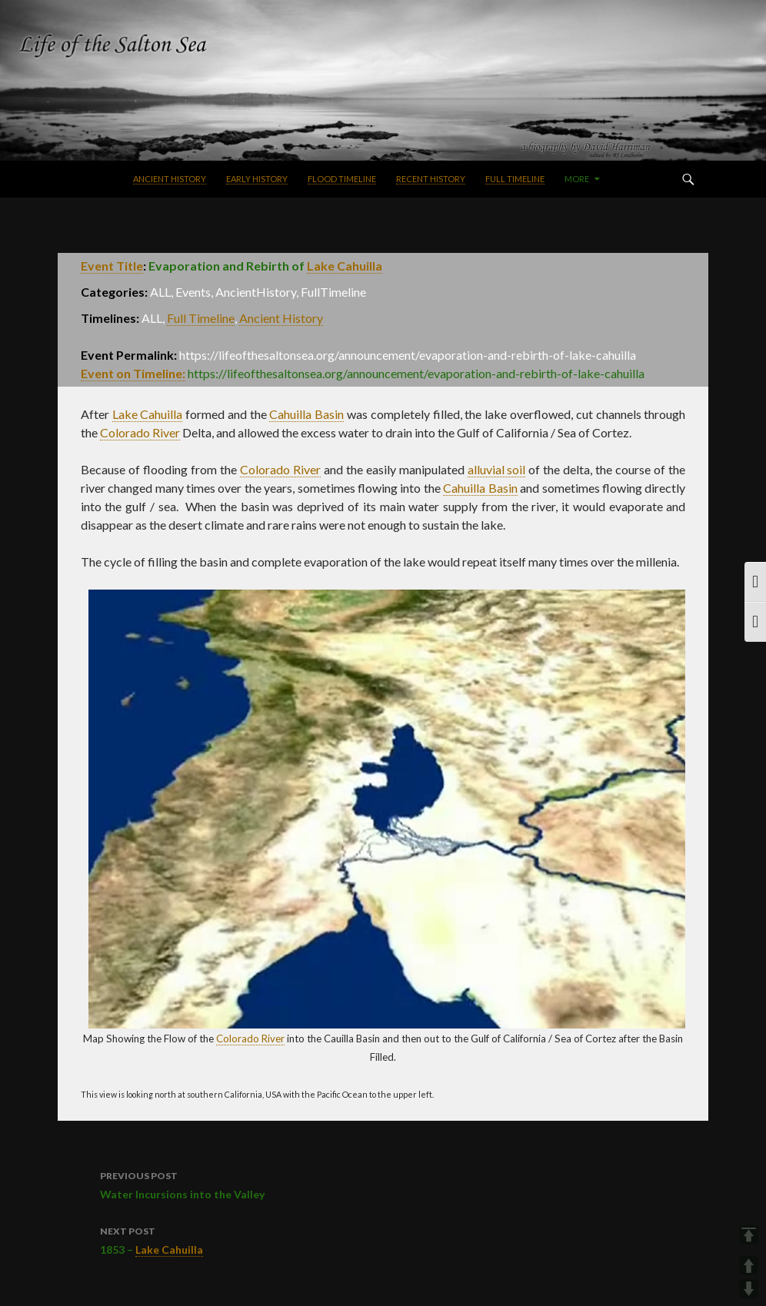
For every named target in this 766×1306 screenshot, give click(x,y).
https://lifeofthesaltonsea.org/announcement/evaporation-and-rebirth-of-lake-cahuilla (416, 373)
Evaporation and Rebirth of (265, 265)
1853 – (383, 1239)
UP (748, 1265)
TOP (748, 1235)
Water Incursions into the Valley (383, 1184)
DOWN (748, 1288)
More (577, 179)
